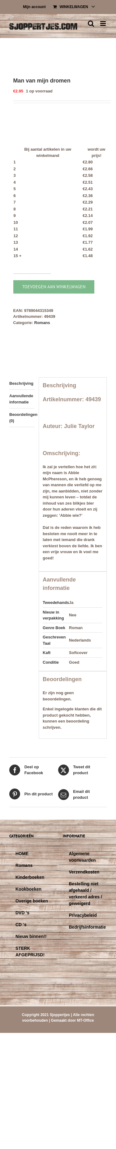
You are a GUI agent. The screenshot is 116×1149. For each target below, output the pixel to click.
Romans (42, 322)
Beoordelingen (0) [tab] (22, 417)
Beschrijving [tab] (21, 383)
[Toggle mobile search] (91, 23)
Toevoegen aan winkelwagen (53, 287)
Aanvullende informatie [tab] (21, 398)
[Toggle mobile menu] (103, 23)
